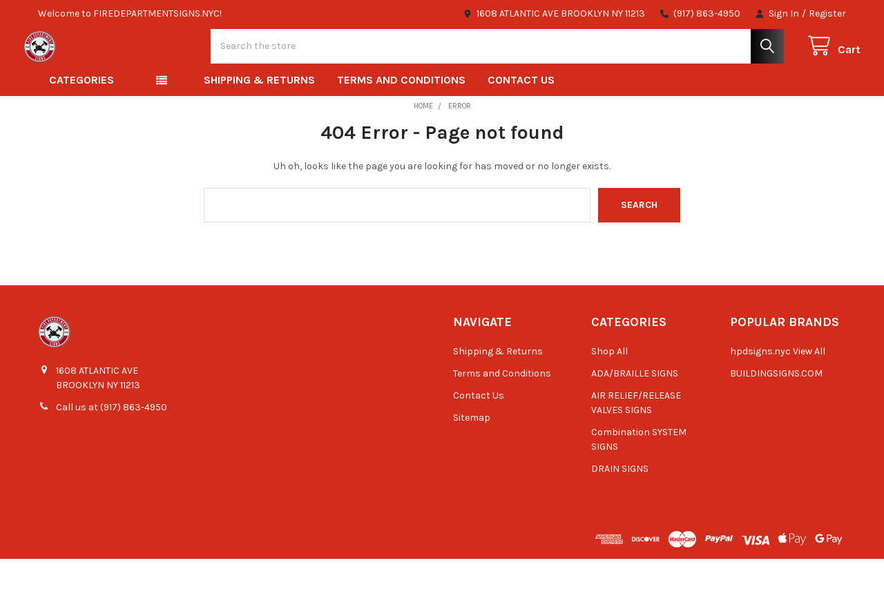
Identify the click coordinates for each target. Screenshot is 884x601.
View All (809, 393)
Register (827, 13)
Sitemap (471, 460)
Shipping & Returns (259, 121)
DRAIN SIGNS (619, 511)
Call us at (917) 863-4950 (111, 449)
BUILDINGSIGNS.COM (776, 415)
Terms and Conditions (401, 121)
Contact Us (521, 121)
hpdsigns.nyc (760, 393)
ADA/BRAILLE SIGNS (634, 415)
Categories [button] (81, 121)
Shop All (609, 393)
